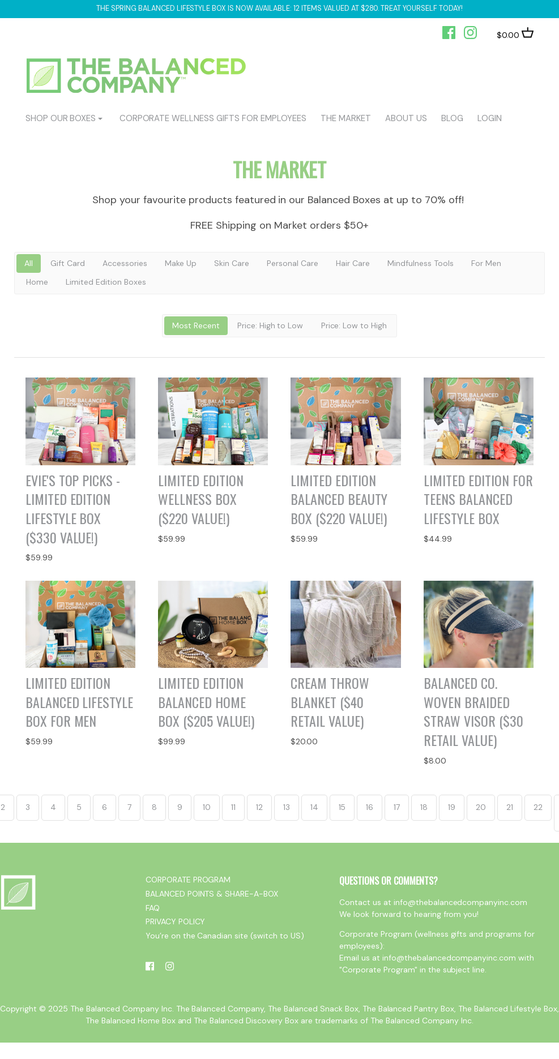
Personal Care (292, 263)
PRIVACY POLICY (176, 921)
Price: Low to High (354, 325)
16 (369, 807)
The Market (346, 118)
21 (509, 807)
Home (37, 282)
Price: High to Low (270, 325)
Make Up (181, 263)
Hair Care (353, 263)
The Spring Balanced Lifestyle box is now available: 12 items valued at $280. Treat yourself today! (279, 8)
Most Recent (196, 325)
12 (259, 807)
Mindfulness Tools (420, 263)
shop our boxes (60, 118)
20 (481, 807)
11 (233, 807)
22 (538, 807)
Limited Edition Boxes (106, 282)
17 (397, 807)
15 (342, 807)
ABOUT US (406, 118)
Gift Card (67, 263)
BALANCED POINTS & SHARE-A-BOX (212, 894)
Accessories (125, 263)
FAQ (153, 908)
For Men (486, 263)
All (28, 263)
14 (314, 807)
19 (451, 807)
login (489, 118)
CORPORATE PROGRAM (188, 879)
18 (424, 807)
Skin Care (231, 263)
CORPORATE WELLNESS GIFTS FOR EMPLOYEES (213, 118)
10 (207, 807)
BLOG (452, 118)
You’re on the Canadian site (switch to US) (225, 936)
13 (286, 807)
